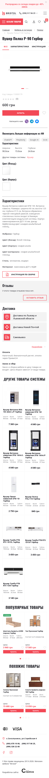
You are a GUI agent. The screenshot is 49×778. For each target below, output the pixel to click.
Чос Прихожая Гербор (34, 631)
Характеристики (20, 46)
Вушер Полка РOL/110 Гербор (32, 498)
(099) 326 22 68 (13, 746)
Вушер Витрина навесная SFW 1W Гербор (33, 412)
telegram (32, 121)
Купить (13, 652)
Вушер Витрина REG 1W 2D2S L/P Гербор (12, 411)
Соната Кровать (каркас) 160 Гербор (35, 691)
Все (5, 46)
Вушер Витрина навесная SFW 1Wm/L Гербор (13, 455)
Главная (6, 30)
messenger (37, 121)
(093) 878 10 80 (13, 743)
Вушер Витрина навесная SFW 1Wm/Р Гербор (35, 455)
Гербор (16, 233)
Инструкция (39, 46)
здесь (24, 6)
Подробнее (37, 347)
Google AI (34, 139)
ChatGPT (8, 139)
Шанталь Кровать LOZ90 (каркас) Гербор (13, 632)
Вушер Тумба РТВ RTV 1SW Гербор (11, 585)
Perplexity (20, 139)
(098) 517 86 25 (28, 13)
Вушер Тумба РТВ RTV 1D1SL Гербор (11, 541)
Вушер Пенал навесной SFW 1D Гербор (11, 499)
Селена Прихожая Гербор (10, 691)
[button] (22, 88)
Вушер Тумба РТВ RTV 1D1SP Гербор (35, 541)
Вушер (30, 157)
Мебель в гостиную (23, 30)
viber (26, 121)
